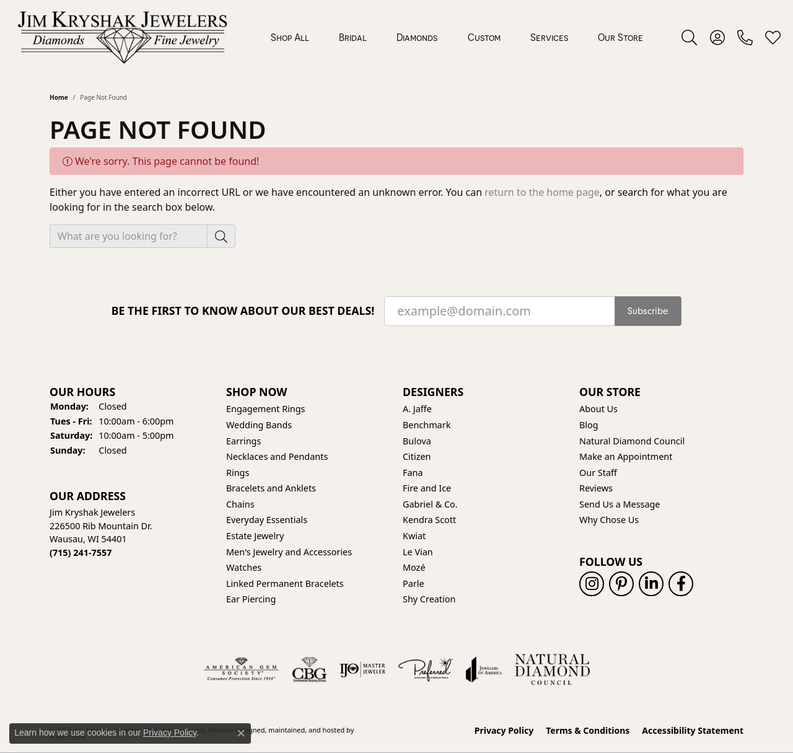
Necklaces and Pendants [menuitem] (277, 456)
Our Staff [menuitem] (598, 472)
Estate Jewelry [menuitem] (255, 536)
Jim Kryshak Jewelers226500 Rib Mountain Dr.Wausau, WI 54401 (101, 533)
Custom (484, 37)
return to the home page (542, 192)
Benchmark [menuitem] (426, 425)
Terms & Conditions (587, 730)
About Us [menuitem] (598, 409)
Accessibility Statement (692, 730)
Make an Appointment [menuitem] (625, 456)
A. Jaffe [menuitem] (417, 409)
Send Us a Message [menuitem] (619, 504)
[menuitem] (241, 669)
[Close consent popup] (241, 733)
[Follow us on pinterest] (621, 584)
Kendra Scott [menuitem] (429, 520)
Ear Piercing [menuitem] (251, 599)
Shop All (290, 37)
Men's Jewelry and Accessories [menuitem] (289, 552)
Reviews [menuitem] (596, 489)
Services (549, 37)
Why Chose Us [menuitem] (609, 520)
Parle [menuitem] (413, 583)
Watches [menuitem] (243, 568)
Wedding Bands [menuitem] (259, 425)
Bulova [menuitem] (417, 441)
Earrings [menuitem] (243, 441)
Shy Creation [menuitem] (429, 599)
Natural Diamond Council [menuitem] (632, 441)
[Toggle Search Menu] (689, 37)
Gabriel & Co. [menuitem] (430, 504)
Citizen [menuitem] (417, 456)
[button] (132, 392)
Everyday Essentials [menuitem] (266, 520)
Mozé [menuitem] (414, 568)
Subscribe (648, 311)
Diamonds (416, 37)
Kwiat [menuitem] (414, 536)
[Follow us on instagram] (591, 584)
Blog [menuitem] (588, 425)
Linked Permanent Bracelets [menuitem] (285, 583)
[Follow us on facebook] (680, 584)
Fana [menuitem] (413, 472)
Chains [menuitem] (240, 504)
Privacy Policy (504, 730)
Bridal (353, 37)
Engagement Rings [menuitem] (265, 409)
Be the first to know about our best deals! (243, 310)
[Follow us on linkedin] (651, 584)
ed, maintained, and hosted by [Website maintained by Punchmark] (305, 729)
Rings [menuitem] (237, 472)
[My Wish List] (773, 37)
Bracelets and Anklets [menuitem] (271, 489)
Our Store (620, 37)
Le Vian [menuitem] (418, 552)
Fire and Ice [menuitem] (427, 489)
